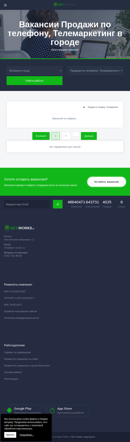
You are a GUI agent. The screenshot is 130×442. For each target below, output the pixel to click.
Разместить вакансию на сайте (21, 359)
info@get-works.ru (14, 247)
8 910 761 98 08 (13, 255)
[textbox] (34, 70)
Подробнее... (27, 435)
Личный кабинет (13, 372)
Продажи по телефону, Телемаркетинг (103, 107)
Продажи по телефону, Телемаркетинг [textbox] (95, 70)
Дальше (88, 135)
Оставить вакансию (106, 181)
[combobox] (34, 70)
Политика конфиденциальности (21, 317)
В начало (41, 135)
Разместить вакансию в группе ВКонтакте (27, 365)
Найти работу (35, 80)
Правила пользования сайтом (20, 311)
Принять (10, 435)
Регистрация (11, 378)
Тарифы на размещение (17, 352)
